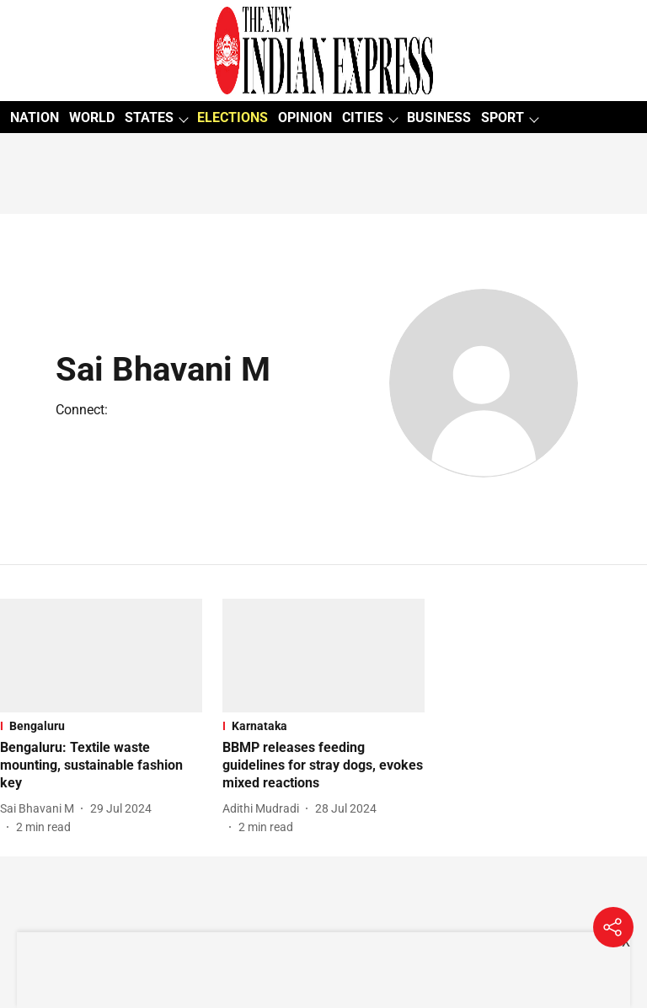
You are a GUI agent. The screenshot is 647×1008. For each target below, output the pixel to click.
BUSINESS (439, 117)
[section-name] (101, 726)
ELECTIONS (232, 117)
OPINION (305, 117)
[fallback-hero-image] (101, 655)
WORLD (92, 117)
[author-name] (40, 809)
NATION (34, 117)
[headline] (101, 765)
